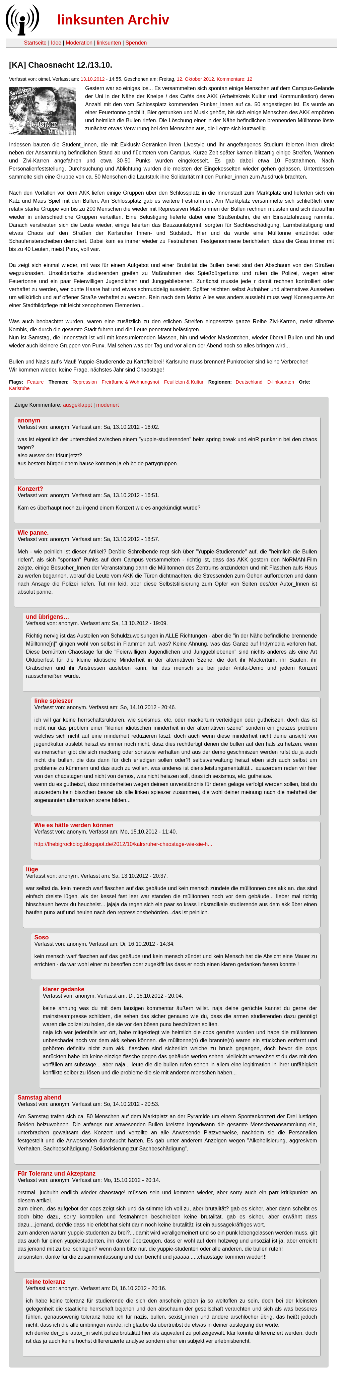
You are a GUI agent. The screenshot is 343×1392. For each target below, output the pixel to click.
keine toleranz (45, 1281)
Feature (35, 382)
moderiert (107, 405)
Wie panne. (33, 532)
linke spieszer (54, 701)
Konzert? (30, 488)
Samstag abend (39, 1097)
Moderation (79, 43)
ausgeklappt (77, 405)
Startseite (35, 43)
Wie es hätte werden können (74, 825)
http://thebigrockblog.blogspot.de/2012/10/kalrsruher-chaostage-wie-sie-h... (123, 844)
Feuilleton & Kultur (184, 382)
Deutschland (249, 382)
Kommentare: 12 (234, 79)
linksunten (109, 43)
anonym (29, 420)
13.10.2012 (93, 79)
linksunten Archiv (113, 19)
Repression (84, 382)
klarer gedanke (63, 989)
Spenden (136, 43)
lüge (32, 869)
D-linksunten (280, 382)
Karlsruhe (19, 388)
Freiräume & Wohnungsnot (130, 382)
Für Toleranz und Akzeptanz (57, 1173)
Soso (42, 937)
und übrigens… (47, 616)
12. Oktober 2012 (195, 79)
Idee (56, 43)
